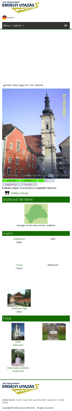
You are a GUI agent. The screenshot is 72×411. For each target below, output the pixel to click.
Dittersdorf (18, 345)
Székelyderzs (19, 238)
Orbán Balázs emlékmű (18, 368)
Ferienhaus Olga (19, 308)
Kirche (18, 341)
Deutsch (8, 17)
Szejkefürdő (18, 371)
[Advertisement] (36, 51)
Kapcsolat (27, 400)
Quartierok (52, 400)
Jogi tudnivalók (39, 400)
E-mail (19, 400)
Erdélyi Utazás (19, 193)
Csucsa (19, 265)
